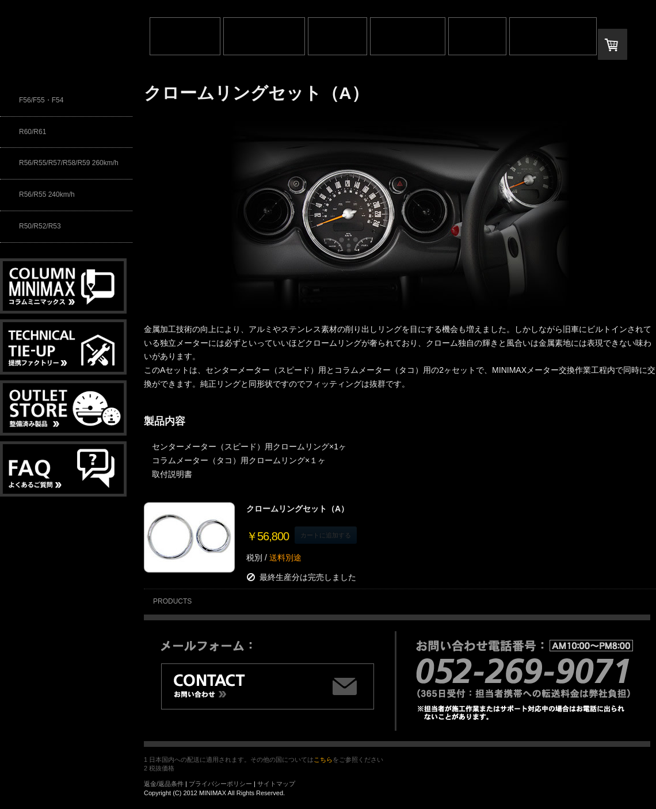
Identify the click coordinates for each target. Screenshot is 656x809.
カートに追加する (325, 535)
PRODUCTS (172, 601)
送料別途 (284, 557)
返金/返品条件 (164, 783)
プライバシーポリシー (220, 783)
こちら (323, 759)
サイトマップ (276, 783)
